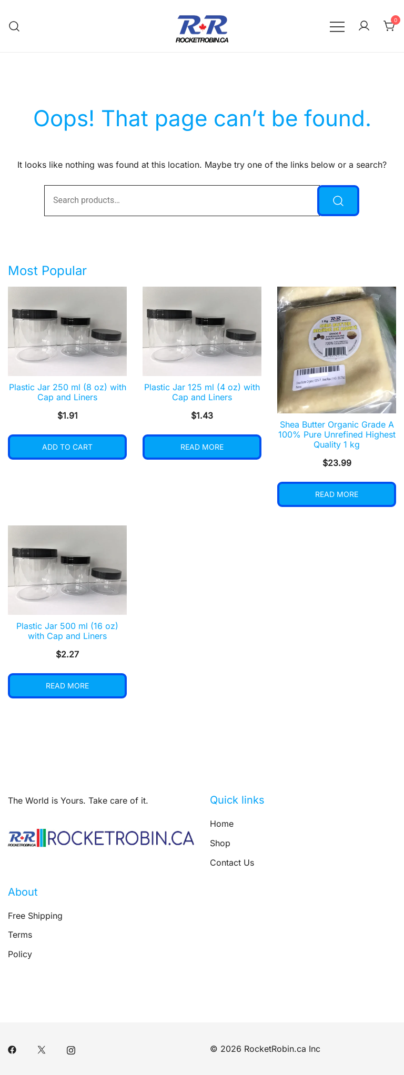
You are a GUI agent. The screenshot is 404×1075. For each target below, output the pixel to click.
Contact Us (232, 862)
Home (222, 823)
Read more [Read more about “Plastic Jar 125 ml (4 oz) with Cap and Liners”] (202, 446)
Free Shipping (35, 915)
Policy (20, 954)
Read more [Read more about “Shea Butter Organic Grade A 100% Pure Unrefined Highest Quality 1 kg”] (336, 494)
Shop (220, 843)
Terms (20, 934)
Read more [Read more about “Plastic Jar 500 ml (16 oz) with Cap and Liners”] (67, 685)
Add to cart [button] (67, 446)
